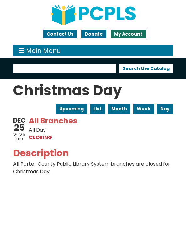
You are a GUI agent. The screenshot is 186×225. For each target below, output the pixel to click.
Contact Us (60, 34)
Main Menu (40, 50)
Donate (94, 34)
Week (144, 109)
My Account (128, 34)
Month (119, 109)
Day (165, 109)
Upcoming (71, 109)
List (97, 109)
